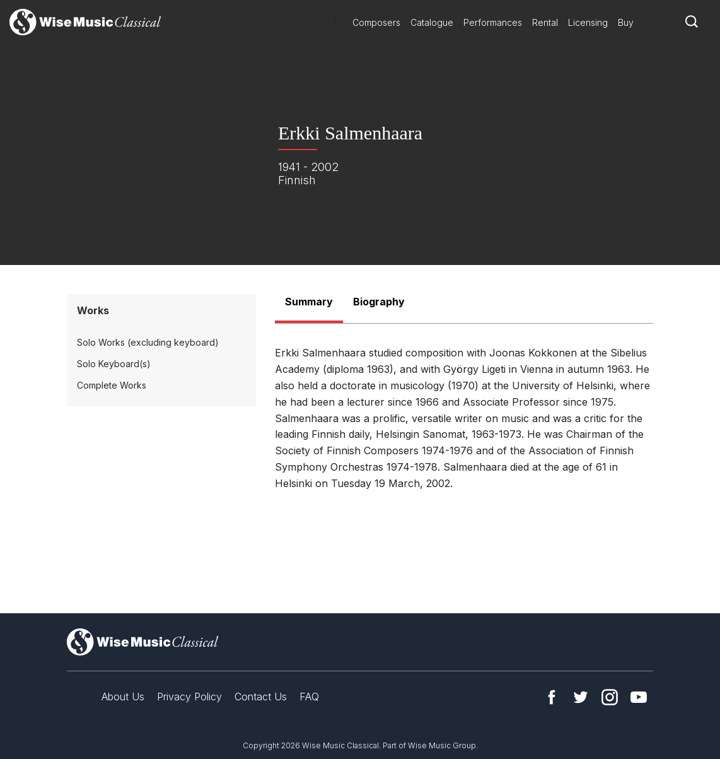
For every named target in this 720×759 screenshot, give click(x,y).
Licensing (588, 22)
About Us (123, 696)
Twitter (580, 697)
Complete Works (111, 385)
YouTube (638, 697)
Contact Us (261, 696)
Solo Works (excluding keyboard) (148, 342)
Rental (545, 22)
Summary (309, 301)
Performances (492, 22)
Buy (626, 22)
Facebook (551, 697)
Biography (379, 301)
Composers (376, 22)
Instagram (609, 697)
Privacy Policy (189, 696)
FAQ (309, 696)
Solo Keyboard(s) (114, 363)
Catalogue (431, 22)
